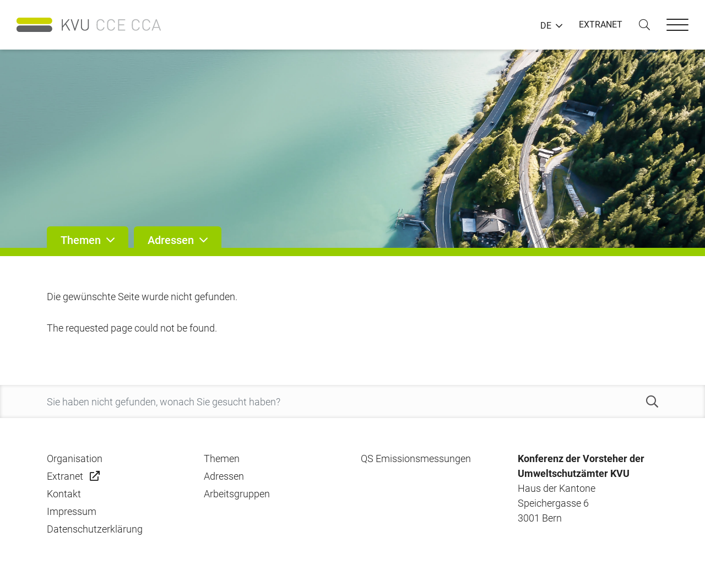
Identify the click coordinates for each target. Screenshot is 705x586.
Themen (222, 458)
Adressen (224, 476)
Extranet (65, 476)
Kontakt (64, 494)
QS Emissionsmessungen (416, 458)
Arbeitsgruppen (237, 494)
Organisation (74, 458)
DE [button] (545, 25)
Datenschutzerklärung (95, 529)
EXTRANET (600, 24)
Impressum (71, 511)
